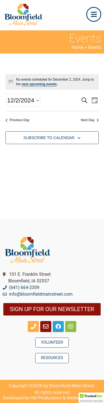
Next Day (89, 120)
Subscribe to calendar (49, 138)
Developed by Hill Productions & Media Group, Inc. (52, 398)
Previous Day (17, 120)
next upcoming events (39, 84)
